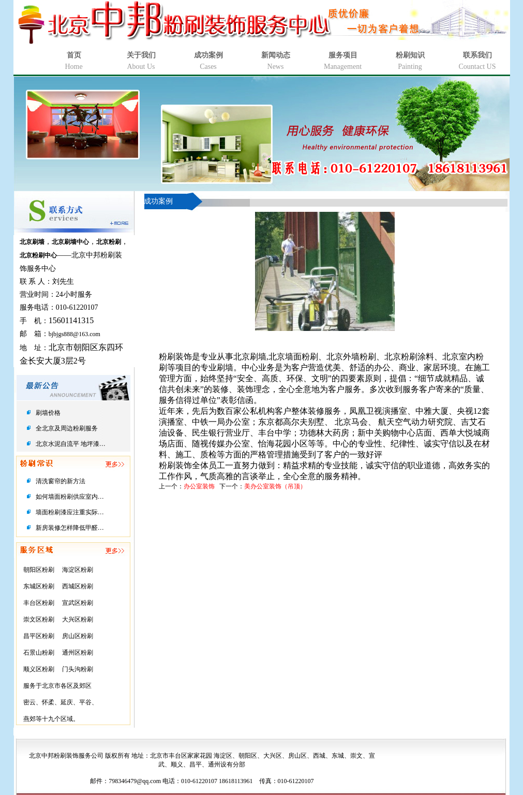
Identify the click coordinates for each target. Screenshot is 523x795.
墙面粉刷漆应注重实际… (70, 512)
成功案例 (208, 55)
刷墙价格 (48, 412)
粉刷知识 (410, 55)
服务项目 (342, 55)
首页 (74, 55)
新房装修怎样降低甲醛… (70, 527)
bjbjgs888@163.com (74, 334)
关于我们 (141, 55)
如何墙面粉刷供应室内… (70, 496)
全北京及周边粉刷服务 (67, 428)
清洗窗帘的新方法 (60, 481)
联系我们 (477, 55)
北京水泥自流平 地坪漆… (71, 443)
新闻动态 (275, 55)
